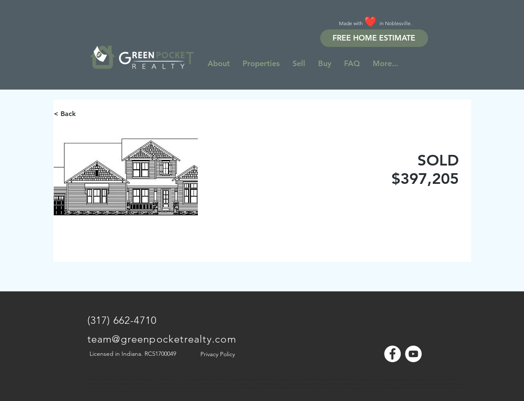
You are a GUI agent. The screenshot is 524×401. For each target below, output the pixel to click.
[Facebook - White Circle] (392, 354)
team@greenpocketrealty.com (161, 339)
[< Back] (84, 114)
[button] (385, 63)
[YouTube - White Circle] (413, 354)
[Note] (95, 375)
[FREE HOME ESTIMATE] (374, 38)
